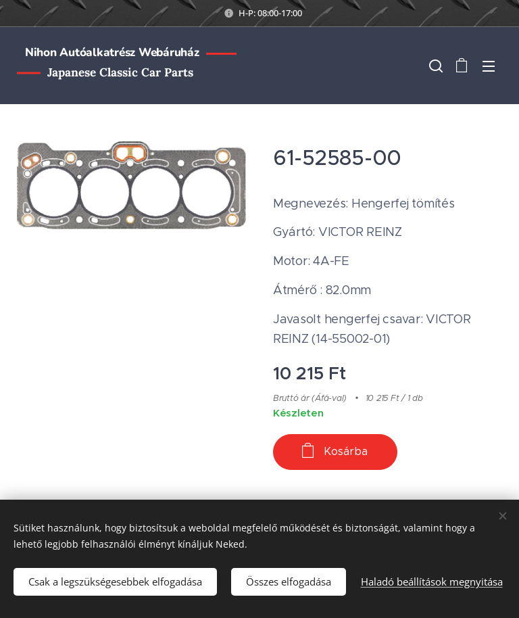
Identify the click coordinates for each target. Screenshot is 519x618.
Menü (489, 66)
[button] (434, 65)
